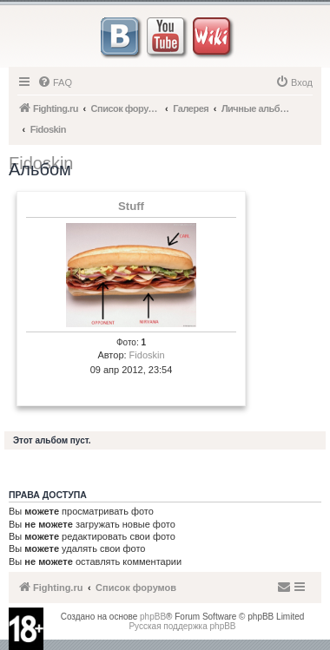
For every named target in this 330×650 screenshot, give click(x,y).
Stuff (131, 206)
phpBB (153, 616)
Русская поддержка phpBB (182, 626)
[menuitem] (54, 82)
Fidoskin (147, 355)
